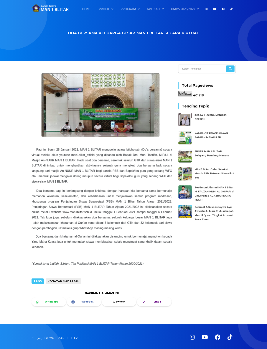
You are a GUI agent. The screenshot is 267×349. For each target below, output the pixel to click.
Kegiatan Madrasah (63, 281)
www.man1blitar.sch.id (77, 211)
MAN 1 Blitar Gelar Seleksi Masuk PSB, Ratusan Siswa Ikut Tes (214, 173)
